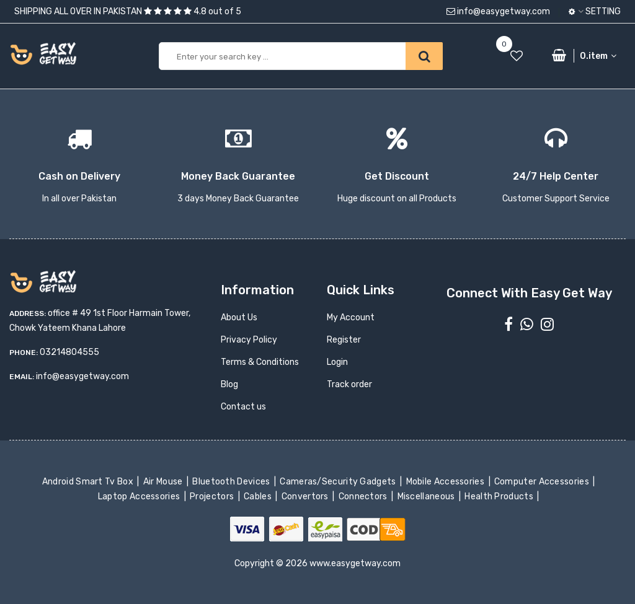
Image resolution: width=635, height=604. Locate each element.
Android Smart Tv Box (89, 481)
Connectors (363, 496)
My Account (351, 317)
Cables (259, 496)
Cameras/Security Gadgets (339, 481)
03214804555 (69, 352)
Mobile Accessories (446, 481)
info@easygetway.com (498, 11)
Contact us (243, 406)
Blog (229, 384)
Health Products (500, 496)
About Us (239, 317)
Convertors (305, 496)
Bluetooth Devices (232, 481)
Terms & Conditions (260, 362)
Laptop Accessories (140, 496)
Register (344, 340)
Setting (595, 11)
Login (337, 362)
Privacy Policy (249, 340)
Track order (349, 384)
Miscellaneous (427, 496)
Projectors (213, 496)
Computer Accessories (542, 481)
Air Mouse (164, 481)
